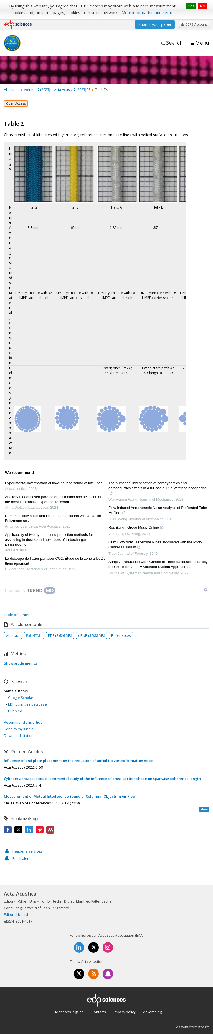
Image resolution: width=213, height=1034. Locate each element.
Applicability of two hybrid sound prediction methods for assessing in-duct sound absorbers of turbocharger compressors (49, 540)
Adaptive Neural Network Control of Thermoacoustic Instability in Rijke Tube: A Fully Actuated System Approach (157, 565)
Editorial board (16, 914)
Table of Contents (19, 614)
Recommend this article (23, 722)
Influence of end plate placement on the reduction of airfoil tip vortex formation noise (78, 760)
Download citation (19, 735)
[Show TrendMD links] (206, 589)
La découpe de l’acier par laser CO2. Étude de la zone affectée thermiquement (55, 561)
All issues (12, 89)
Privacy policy (124, 1011)
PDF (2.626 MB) (60, 635)
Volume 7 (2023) (37, 89)
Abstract (13, 635)
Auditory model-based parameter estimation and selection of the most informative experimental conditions (53, 499)
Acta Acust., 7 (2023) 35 (72, 89)
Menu (202, 42)
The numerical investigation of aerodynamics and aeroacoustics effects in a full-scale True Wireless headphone (157, 488)
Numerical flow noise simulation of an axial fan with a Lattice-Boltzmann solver (53, 518)
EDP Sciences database (27, 704)
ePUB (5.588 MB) (91, 635)
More (204, 809)
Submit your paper (154, 24)
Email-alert (17, 858)
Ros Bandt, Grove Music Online (135, 528)
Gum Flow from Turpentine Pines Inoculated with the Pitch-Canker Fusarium (155, 545)
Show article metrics (20, 663)
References (121, 635)
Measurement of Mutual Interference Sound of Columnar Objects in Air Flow (69, 796)
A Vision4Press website (192, 1027)
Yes (191, 6)
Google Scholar (20, 697)
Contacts (99, 1011)
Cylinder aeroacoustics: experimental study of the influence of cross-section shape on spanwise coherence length (102, 778)
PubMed (15, 710)
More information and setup (147, 12)
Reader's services (23, 851)
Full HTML (34, 635)
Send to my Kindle (19, 728)
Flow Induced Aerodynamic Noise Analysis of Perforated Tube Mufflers (157, 511)
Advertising (152, 1011)
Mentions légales (69, 1011)
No (202, 6)
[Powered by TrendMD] (30, 590)
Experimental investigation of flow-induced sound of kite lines (53, 483)
